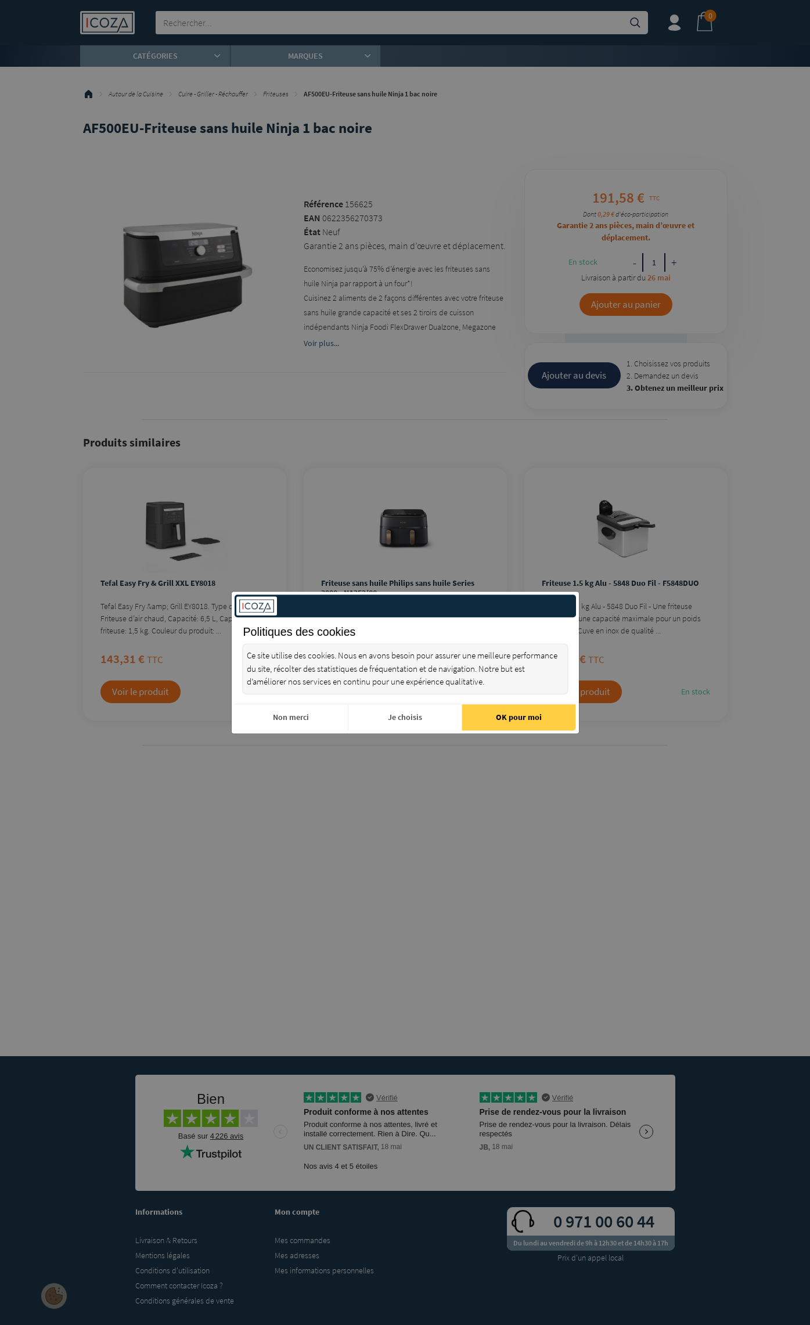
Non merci (291, 717)
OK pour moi (519, 717)
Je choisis (405, 717)
